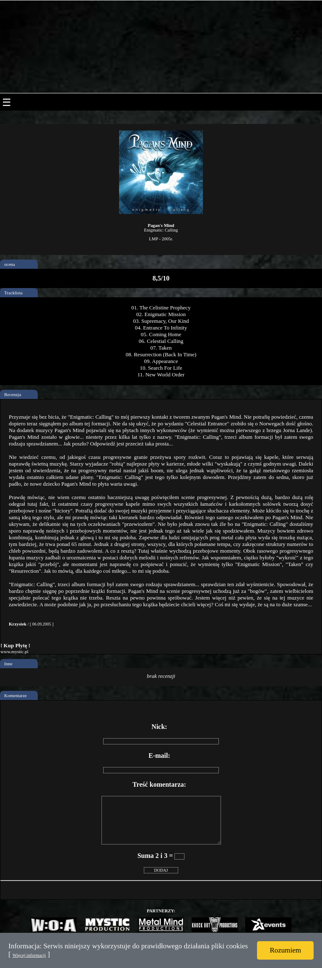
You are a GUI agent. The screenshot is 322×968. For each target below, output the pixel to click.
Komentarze (15, 695)
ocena (9, 264)
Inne (8, 663)
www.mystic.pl (14, 651)
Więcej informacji (29, 955)
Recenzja (12, 394)
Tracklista (13, 292)
